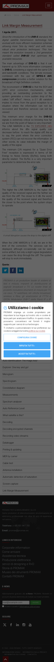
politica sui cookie (37, 331)
